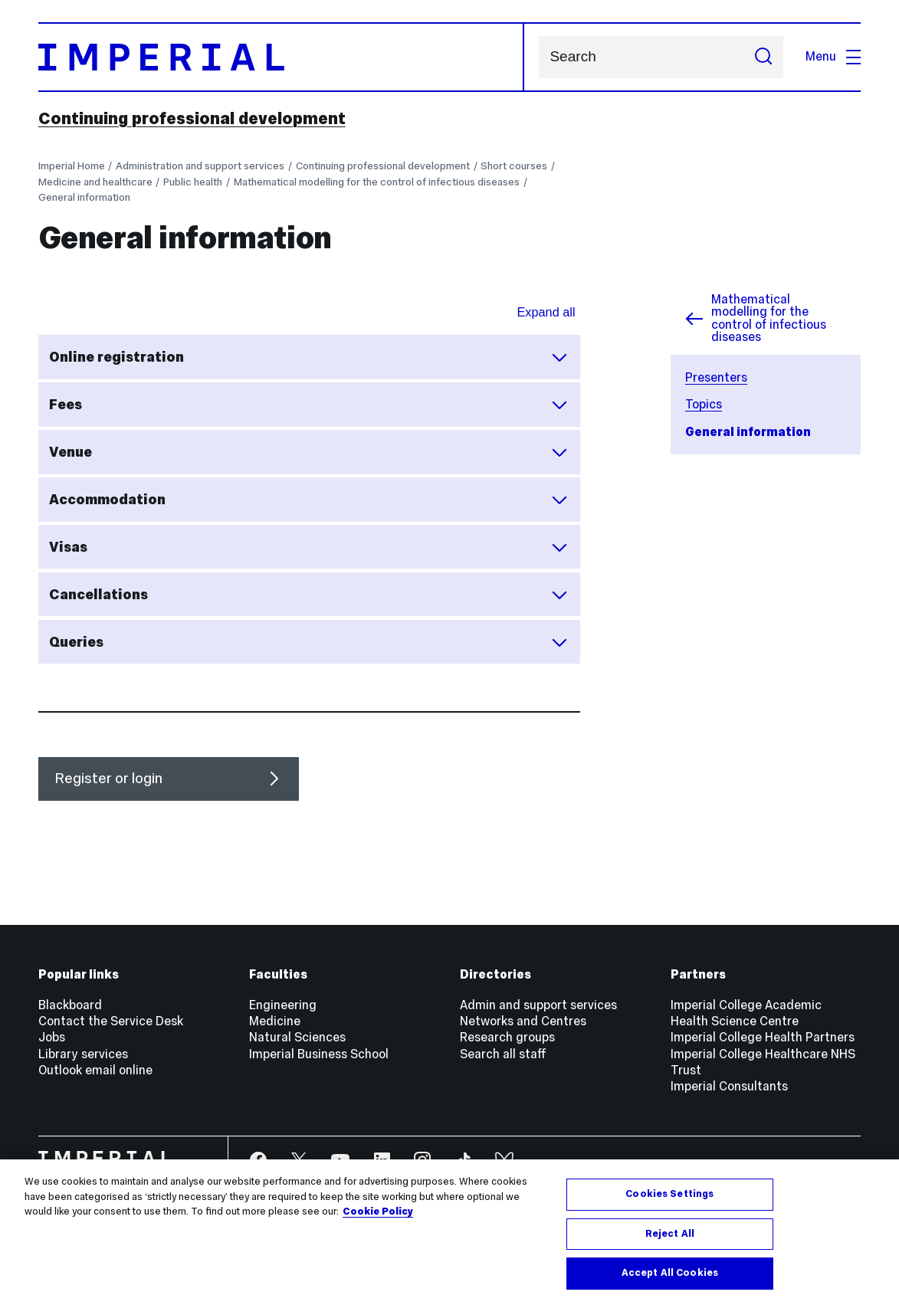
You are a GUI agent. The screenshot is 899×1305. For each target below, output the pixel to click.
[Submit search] (763, 57)
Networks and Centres (523, 1021)
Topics (703, 404)
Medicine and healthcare (95, 182)
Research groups (507, 1037)
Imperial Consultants (729, 1086)
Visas (309, 547)
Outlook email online (95, 1070)
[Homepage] (281, 57)
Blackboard (70, 1005)
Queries (309, 642)
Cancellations (309, 594)
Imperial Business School (319, 1054)
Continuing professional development (192, 118)
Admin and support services (538, 1005)
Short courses (514, 165)
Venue (309, 452)
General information (84, 197)
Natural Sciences (297, 1037)
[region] (449, 1232)
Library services (83, 1054)
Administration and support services (200, 165)
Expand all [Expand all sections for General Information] (546, 312)
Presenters (716, 377)
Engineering (283, 1005)
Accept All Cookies (670, 1273)
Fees (309, 404)
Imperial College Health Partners (763, 1037)
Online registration (309, 357)
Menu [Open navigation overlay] (833, 56)
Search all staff (503, 1054)
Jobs (51, 1037)
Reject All (669, 1234)
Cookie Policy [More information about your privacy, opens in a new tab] (378, 1211)
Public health (192, 182)
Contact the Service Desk (110, 1021)
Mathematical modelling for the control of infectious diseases (377, 182)
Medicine (274, 1021)
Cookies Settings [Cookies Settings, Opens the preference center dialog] (669, 1194)
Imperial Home (71, 165)
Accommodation (309, 499)
